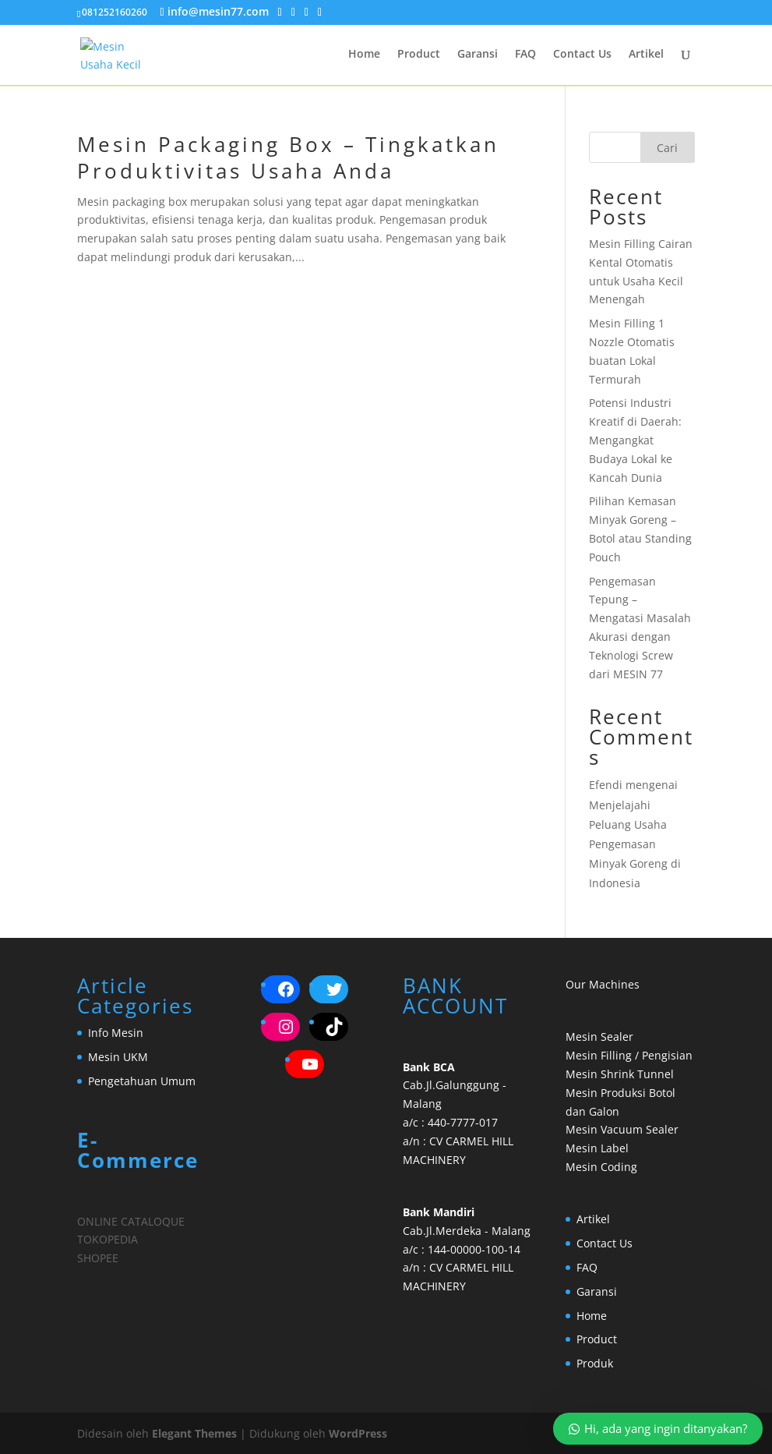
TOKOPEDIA (107, 1239)
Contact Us (582, 55)
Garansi (477, 55)
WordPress (358, 1433)
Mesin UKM (118, 1056)
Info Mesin (115, 1032)
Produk (594, 1363)
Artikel (646, 55)
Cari (667, 147)
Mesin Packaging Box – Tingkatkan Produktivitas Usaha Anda (288, 157)
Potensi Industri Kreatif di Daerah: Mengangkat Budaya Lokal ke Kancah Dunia (635, 439)
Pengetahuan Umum (142, 1081)
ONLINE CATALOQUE (131, 1221)
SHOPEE (97, 1258)
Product (418, 55)
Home (364, 55)
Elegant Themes (194, 1433)
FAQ (525, 55)
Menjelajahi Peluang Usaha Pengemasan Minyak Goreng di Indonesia (635, 844)
